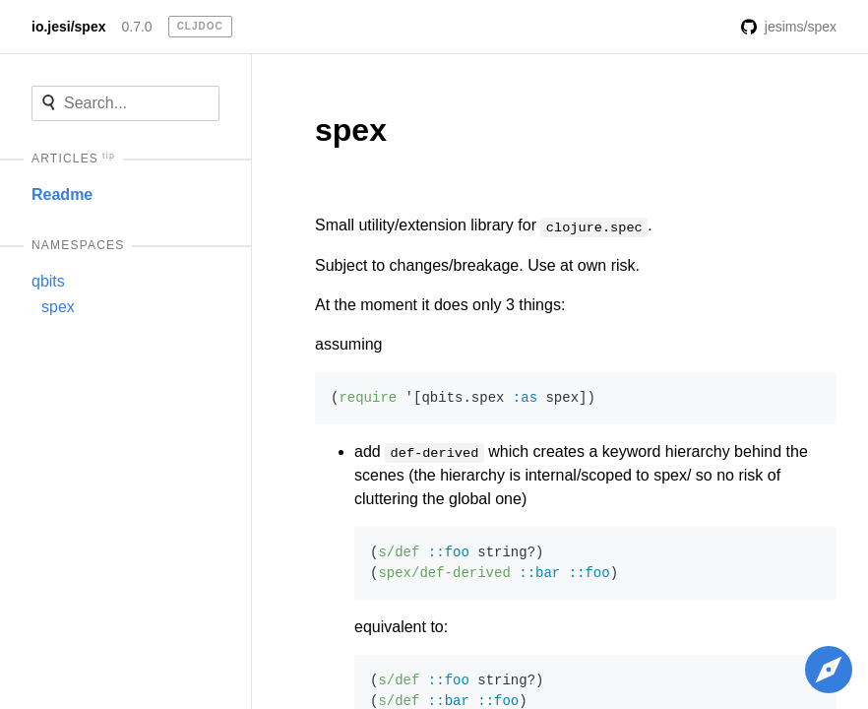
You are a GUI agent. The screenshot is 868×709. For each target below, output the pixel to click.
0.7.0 (136, 26)
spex (58, 306)
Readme (62, 194)
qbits (48, 281)
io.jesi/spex (68, 26)
